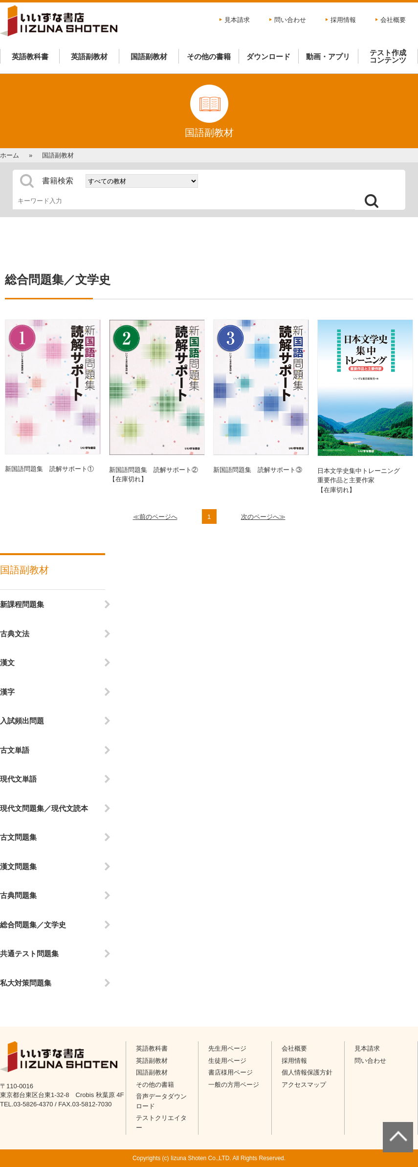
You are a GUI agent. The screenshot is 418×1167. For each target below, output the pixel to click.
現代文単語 (18, 779)
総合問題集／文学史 (33, 924)
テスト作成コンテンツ (388, 56)
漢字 (7, 692)
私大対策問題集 (25, 983)
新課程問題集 (22, 604)
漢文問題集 (18, 866)
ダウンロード (268, 56)
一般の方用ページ (233, 1084)
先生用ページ (227, 1048)
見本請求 (237, 19)
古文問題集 (18, 837)
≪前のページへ (155, 517)
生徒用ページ (227, 1060)
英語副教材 (89, 56)
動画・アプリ (328, 56)
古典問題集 (18, 895)
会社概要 (393, 19)
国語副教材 (149, 56)
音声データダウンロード (161, 1101)
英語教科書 (30, 56)
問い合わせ (290, 19)
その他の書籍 (209, 56)
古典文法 (14, 633)
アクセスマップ (304, 1084)
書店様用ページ (230, 1072)
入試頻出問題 (22, 721)
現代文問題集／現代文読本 (44, 808)
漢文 (7, 662)
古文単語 (14, 750)
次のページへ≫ (263, 517)
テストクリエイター (161, 1122)
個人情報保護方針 (307, 1072)
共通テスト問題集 (29, 953)
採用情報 (343, 19)
